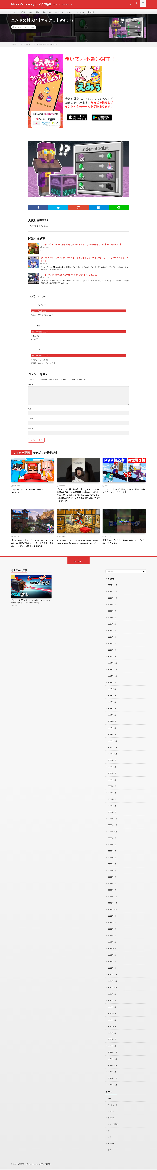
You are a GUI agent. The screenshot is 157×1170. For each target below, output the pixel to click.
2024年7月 (112, 703)
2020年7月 (112, 1009)
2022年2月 (112, 888)
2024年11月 (112, 677)
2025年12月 (112, 594)
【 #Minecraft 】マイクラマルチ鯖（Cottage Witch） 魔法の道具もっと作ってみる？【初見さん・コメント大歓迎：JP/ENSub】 (32, 550)
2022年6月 (112, 862)
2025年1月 (112, 664)
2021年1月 (112, 971)
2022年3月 (112, 882)
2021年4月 (112, 952)
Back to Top (78, 570)
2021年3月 (112, 958)
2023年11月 (112, 754)
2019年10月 (112, 1067)
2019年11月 (112, 1061)
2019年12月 (112, 1054)
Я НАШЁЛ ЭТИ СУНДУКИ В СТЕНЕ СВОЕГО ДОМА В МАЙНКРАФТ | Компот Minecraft (76, 548)
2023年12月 (112, 747)
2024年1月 (112, 741)
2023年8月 (112, 773)
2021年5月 (112, 946)
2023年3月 (112, 805)
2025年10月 (112, 607)
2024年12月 (112, 671)
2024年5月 (112, 715)
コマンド (75, 12)
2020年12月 (112, 978)
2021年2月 (112, 965)
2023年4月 (112, 799)
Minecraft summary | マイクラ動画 (39, 1164)
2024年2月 (112, 735)
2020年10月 (112, 990)
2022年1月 (112, 894)
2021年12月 (112, 901)
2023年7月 (112, 779)
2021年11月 (112, 907)
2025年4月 (112, 645)
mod (32, 12)
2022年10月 (112, 837)
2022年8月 (112, 850)
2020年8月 (112, 1003)
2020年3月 (112, 1035)
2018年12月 (112, 1080)
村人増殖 (98, 12)
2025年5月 (112, 639)
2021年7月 (112, 933)
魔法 (39, 12)
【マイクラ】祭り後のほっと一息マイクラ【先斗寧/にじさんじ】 (69, 277)
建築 (46, 12)
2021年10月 (112, 914)
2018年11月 (112, 1086)
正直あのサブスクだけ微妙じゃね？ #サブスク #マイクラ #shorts (124, 547)
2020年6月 (112, 1016)
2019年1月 (112, 1073)
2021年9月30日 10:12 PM (40, 313)
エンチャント (63, 12)
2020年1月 (112, 1048)
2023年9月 (112, 767)
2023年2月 (112, 811)
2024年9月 (112, 690)
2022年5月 (112, 869)
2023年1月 (112, 818)
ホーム (13, 12)
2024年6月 (112, 709)
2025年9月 (112, 613)
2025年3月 (112, 652)
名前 (30, 411)
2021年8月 (112, 926)
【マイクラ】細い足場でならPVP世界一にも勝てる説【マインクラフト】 (124, 494)
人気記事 (23, 12)
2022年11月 (112, 831)
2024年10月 (112, 684)
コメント (31, 386)
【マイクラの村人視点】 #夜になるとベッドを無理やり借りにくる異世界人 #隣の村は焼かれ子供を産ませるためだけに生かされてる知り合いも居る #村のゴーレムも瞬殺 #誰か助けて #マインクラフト (78, 499)
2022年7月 (112, 856)
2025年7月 (112, 626)
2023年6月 (112, 786)
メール (30, 421)
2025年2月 (112, 658)
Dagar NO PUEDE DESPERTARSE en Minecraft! (29, 494)
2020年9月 (112, 997)
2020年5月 (112, 1022)
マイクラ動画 (29, 29)
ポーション (87, 12)
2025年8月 (112, 620)
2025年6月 (112, 632)
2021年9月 (112, 920)
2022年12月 (112, 824)
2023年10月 (112, 760)
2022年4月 (112, 875)
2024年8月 (112, 696)
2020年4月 (112, 1029)
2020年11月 (112, 984)
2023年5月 (112, 792)
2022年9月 (112, 843)
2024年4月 (112, 722)
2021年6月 (112, 939)
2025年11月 (112, 600)
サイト (30, 431)
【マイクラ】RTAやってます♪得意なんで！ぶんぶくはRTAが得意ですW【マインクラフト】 (81, 247)
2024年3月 (112, 728)
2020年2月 (112, 1041)
